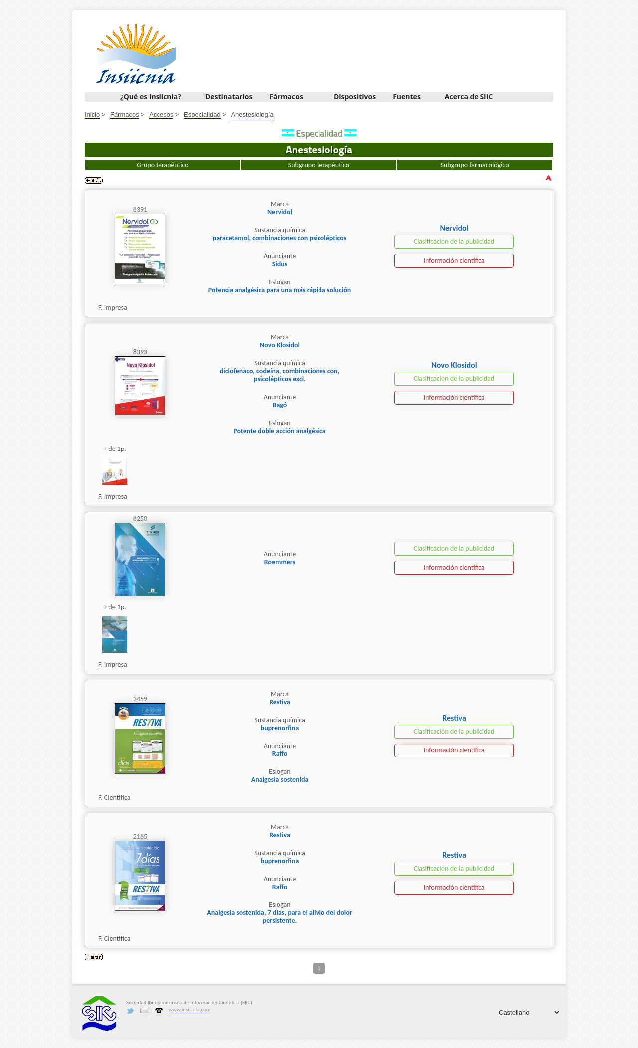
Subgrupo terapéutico (318, 165)
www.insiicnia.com (190, 1009)
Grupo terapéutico (162, 165)
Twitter (130, 1011)
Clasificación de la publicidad (454, 241)
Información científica (453, 260)
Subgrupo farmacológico (474, 165)
